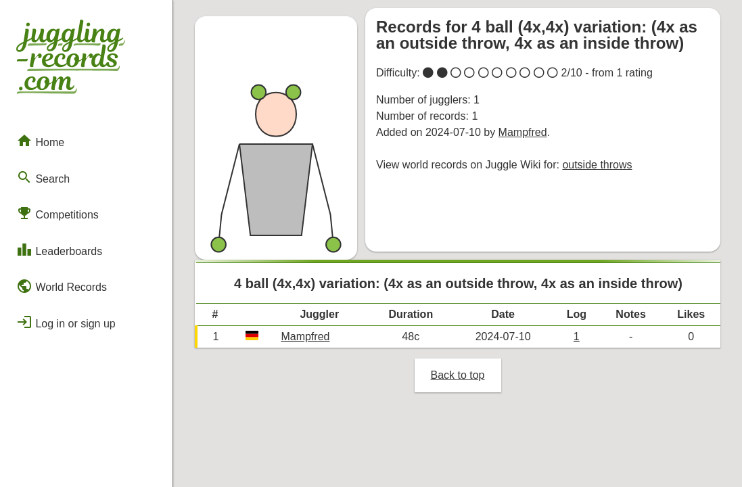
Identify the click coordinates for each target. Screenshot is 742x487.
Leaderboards (59, 249)
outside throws (597, 164)
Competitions (57, 213)
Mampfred (522, 132)
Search (43, 177)
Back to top (457, 375)
